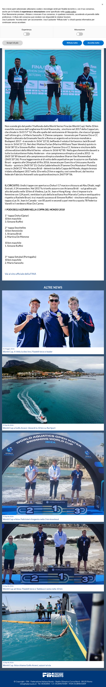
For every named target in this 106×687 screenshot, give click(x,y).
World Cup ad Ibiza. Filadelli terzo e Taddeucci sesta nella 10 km (33, 588)
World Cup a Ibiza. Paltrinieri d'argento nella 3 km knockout (31, 519)
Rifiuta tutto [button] (72, 43)
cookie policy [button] (70, 12)
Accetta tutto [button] (93, 43)
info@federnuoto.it (28, 684)
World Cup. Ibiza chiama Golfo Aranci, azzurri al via (27, 665)
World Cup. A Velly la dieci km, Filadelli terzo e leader (27, 351)
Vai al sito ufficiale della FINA (20, 273)
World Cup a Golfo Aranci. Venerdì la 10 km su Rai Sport (29, 428)
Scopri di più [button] (12, 43)
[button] (102, 4)
